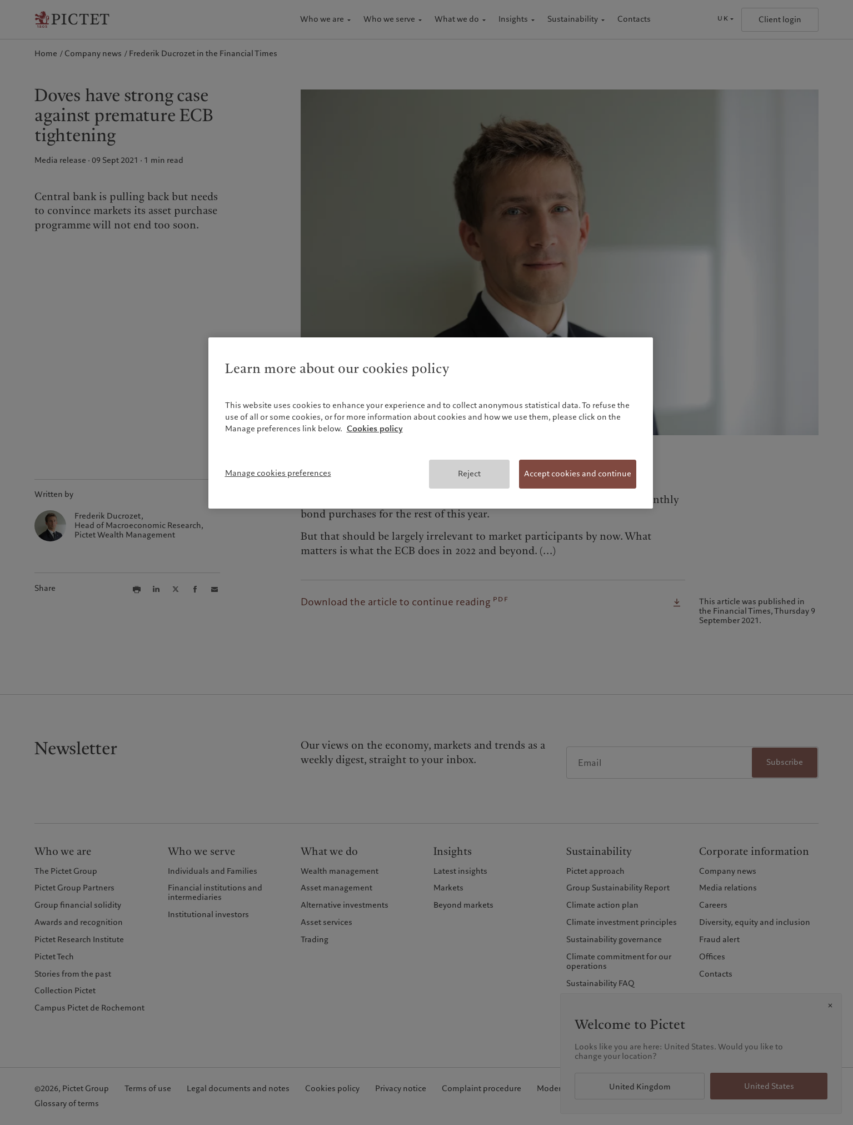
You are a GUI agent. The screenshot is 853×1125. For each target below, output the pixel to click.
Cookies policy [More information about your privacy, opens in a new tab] (375, 428)
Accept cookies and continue (577, 473)
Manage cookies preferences (278, 473)
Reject (469, 473)
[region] (430, 423)
